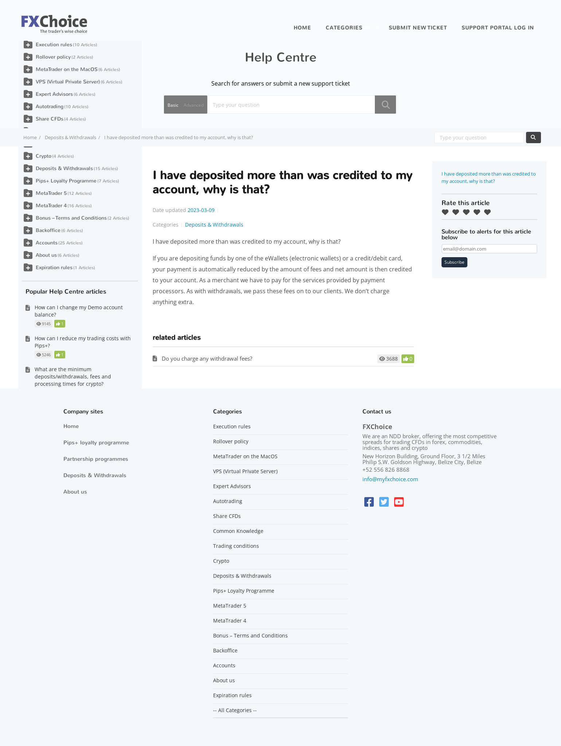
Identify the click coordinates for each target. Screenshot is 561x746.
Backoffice (48, 230)
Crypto (43, 156)
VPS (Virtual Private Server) (68, 81)
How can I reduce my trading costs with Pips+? (83, 342)
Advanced (194, 105)
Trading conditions (236, 546)
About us (46, 255)
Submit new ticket (418, 27)
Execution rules (54, 44)
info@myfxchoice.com (390, 479)
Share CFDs (49, 118)
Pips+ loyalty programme (96, 442)
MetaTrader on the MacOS (67, 69)
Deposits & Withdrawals (70, 137)
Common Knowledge (238, 531)
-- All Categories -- (235, 710)
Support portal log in (498, 27)
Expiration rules (54, 267)
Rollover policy (53, 57)
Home (302, 27)
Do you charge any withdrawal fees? (207, 358)
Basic (173, 105)
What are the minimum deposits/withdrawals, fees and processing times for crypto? (73, 376)
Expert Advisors (54, 94)
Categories (344, 27)
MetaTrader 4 (51, 205)
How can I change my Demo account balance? (79, 311)
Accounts (47, 242)
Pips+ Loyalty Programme (66, 180)
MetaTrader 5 (51, 193)
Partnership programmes (95, 459)
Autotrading (49, 106)
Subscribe (454, 262)
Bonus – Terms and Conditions (71, 218)
